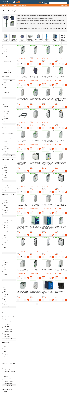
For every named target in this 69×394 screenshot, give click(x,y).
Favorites (55, 0)
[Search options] (9, 79)
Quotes (61, 0)
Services (10, 5)
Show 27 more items (9, 306)
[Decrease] (18, 64)
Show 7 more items (9, 123)
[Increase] (25, 64)
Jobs (58, 0)
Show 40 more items (9, 216)
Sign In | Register (48, 0)
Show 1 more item (9, 385)
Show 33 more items (9, 338)
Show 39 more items (9, 252)
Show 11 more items (9, 181)
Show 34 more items (9, 155)
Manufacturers (14, 5)
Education (19, 5)
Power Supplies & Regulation (7, 8)
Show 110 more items (9, 97)
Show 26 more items (9, 279)
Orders (52, 0)
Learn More (45, 3)
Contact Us (24, 5)
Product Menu (5, 5)
